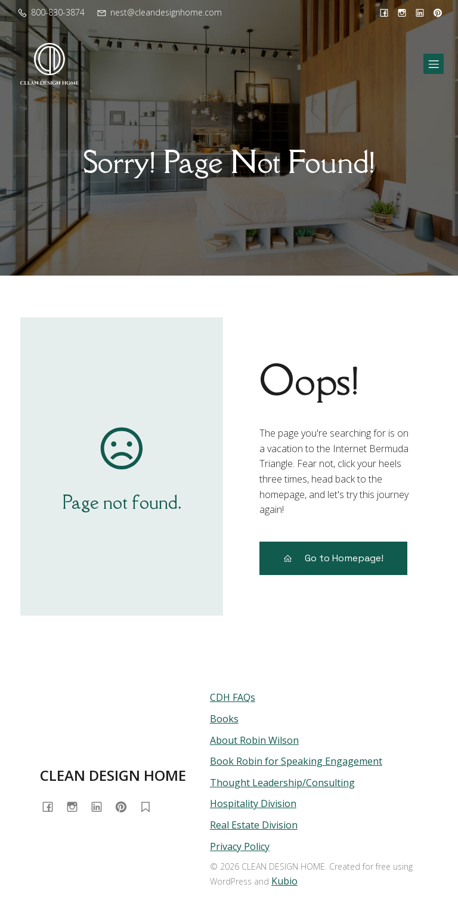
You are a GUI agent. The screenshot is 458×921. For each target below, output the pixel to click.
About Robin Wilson (254, 740)
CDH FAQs (232, 697)
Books (224, 718)
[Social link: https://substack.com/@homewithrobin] (150, 806)
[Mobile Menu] (433, 64)
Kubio (284, 881)
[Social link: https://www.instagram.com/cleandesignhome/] (402, 12)
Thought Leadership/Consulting (282, 782)
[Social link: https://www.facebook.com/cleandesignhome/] (384, 12)
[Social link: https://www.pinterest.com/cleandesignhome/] (436, 12)
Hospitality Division (253, 803)
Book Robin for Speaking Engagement (296, 761)
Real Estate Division (254, 825)
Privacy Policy (240, 846)
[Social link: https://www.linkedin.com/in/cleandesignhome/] (420, 12)
